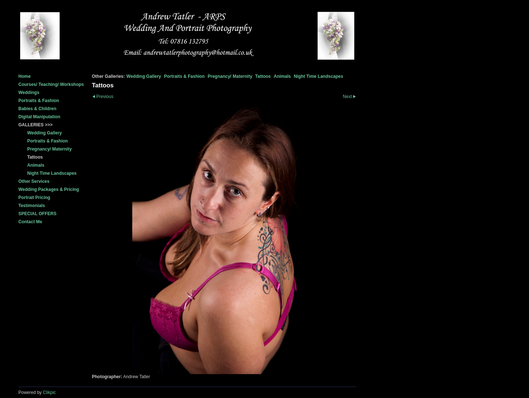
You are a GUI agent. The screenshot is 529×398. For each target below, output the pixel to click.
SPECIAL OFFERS (37, 213)
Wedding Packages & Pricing (48, 189)
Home (24, 76)
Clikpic (49, 392)
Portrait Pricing (34, 197)
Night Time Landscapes (318, 76)
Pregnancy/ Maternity (230, 76)
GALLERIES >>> (35, 124)
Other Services (34, 181)
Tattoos (263, 76)
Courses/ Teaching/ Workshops (51, 84)
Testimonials (31, 205)
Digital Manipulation (39, 116)
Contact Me (30, 221)
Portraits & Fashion (38, 100)
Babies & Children (37, 108)
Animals (282, 76)
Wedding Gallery (143, 76)
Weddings (28, 92)
